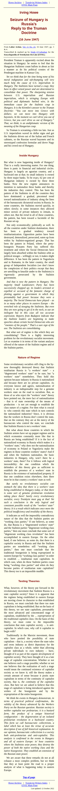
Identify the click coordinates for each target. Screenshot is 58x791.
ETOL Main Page (29, 5)
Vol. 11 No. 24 (29, 47)
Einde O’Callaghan (39, 52)
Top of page (29, 777)
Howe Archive (14, 2)
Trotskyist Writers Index (36, 2)
